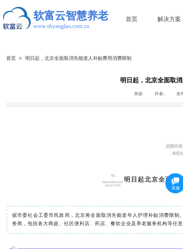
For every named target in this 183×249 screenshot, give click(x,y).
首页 (131, 19)
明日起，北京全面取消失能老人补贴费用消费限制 (78, 58)
